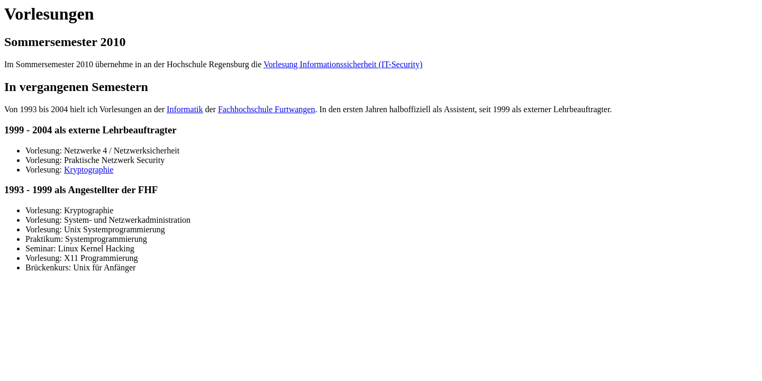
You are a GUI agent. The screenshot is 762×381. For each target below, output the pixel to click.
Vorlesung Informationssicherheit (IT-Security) (343, 64)
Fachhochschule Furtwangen (266, 109)
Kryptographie (88, 169)
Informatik (185, 109)
